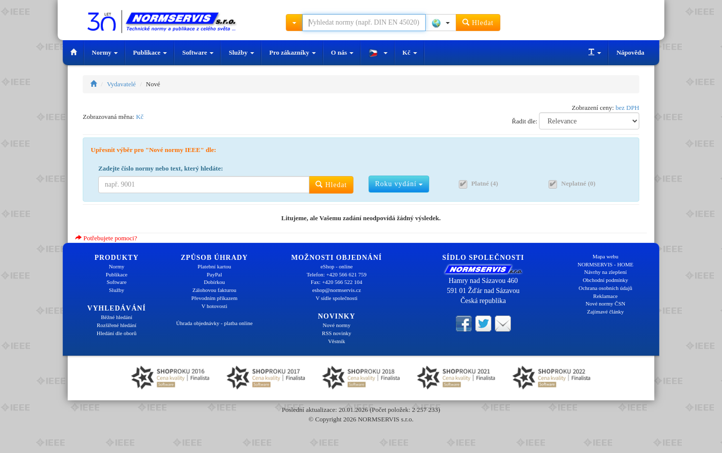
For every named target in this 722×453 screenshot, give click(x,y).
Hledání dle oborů (116, 333)
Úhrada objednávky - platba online (214, 323)
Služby (241, 52)
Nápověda (630, 52)
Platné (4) (484, 183)
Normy (105, 52)
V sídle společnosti (336, 298)
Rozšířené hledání (116, 325)
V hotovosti (214, 306)
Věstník (336, 341)
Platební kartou (214, 266)
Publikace (150, 52)
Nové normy (336, 325)
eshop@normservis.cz (336, 290)
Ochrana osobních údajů (605, 288)
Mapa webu (606, 256)
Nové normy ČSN (605, 303)
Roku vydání (399, 184)
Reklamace (605, 296)
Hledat (478, 22)
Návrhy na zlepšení (605, 272)
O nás (342, 52)
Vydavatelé (121, 84)
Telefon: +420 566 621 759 (336, 274)
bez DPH (627, 107)
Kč (410, 52)
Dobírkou (214, 282)
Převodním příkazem (215, 298)
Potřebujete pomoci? (106, 238)
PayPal (214, 274)
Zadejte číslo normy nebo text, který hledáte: (160, 168)
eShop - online (336, 266)
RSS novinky (336, 333)
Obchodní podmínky (605, 280)
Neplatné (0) (578, 183)
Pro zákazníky (292, 52)
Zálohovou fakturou (215, 290)
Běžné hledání (116, 317)
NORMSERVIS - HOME (606, 264)
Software (198, 52)
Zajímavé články (605, 312)
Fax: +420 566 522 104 (337, 282)
